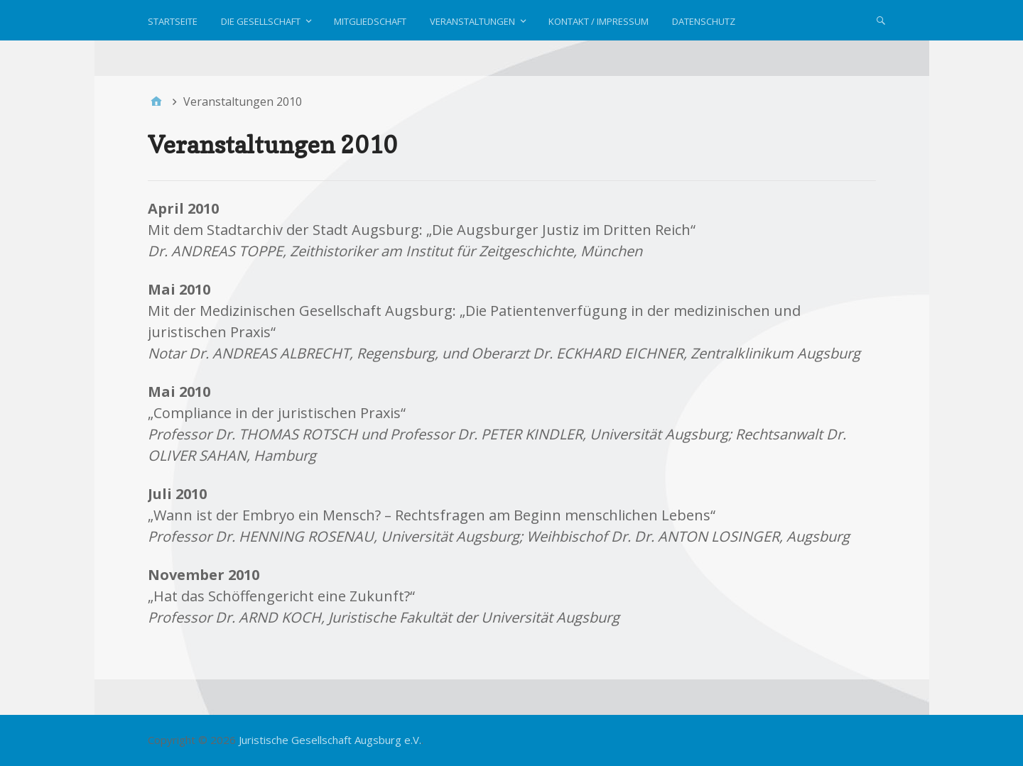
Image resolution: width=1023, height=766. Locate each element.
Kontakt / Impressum (598, 21)
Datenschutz (703, 21)
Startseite (172, 21)
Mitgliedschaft (370, 21)
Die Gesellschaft (261, 21)
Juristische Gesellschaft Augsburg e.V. (330, 740)
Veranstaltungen (472, 21)
